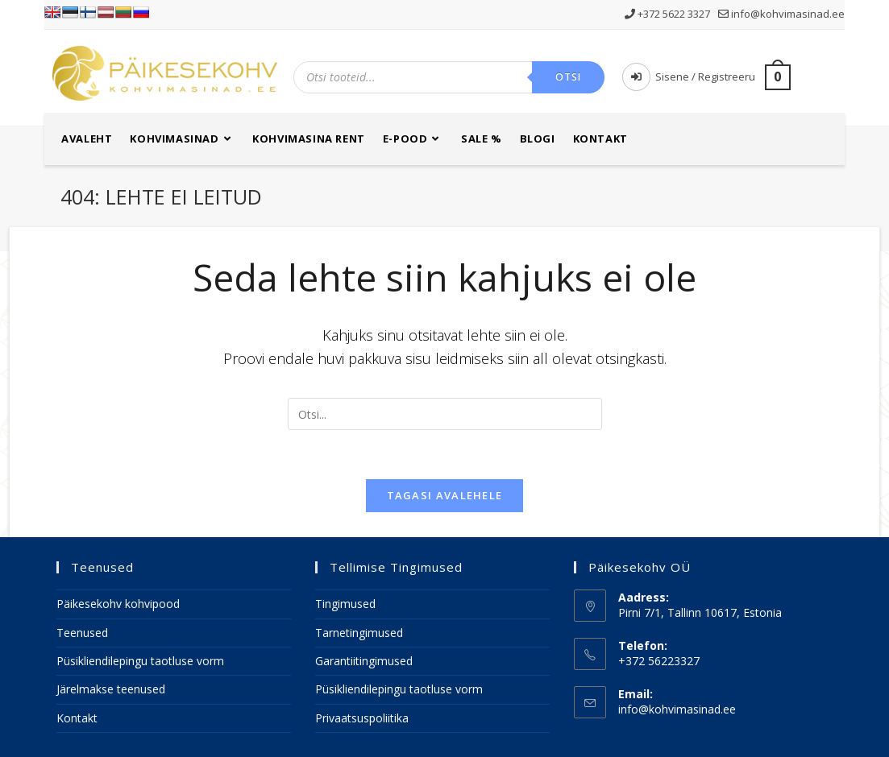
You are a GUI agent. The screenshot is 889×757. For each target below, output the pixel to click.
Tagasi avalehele (445, 495)
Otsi (568, 77)
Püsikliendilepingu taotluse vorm (140, 660)
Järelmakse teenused (110, 689)
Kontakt (77, 718)
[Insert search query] (445, 414)
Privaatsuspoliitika (362, 718)
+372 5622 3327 (668, 13)
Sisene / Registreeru (688, 76)
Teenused (82, 632)
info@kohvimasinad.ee (781, 13)
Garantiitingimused (364, 660)
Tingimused (345, 603)
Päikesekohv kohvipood (118, 603)
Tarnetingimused (359, 632)
